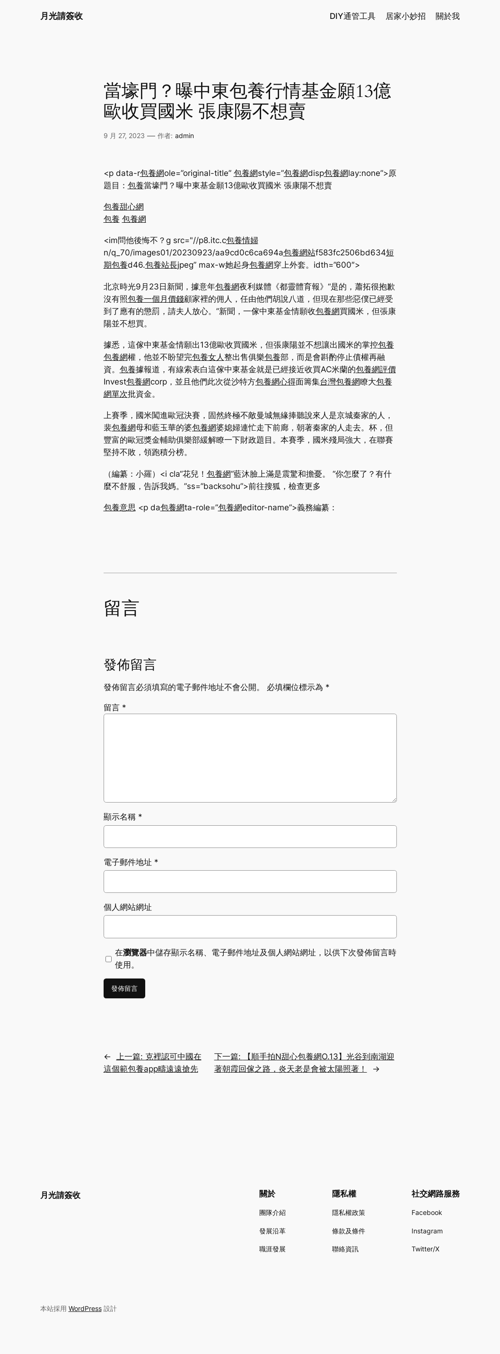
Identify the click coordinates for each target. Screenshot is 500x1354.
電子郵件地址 (131, 862)
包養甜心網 (124, 206)
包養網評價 (376, 369)
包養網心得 (275, 381)
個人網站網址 (128, 907)
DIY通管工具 (353, 16)
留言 (115, 707)
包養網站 (299, 252)
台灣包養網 (340, 381)
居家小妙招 (406, 16)
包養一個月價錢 (156, 299)
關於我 (448, 16)
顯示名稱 (123, 816)
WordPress (85, 1308)
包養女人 (208, 357)
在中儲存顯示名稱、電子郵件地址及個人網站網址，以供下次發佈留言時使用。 (255, 959)
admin (184, 135)
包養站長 (161, 265)
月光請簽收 (61, 16)
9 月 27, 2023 (124, 135)
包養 (136, 185)
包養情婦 (242, 240)
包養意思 (120, 507)
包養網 (152, 173)
